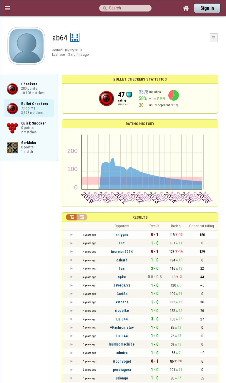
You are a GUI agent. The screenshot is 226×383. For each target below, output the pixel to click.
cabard (121, 260)
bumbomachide (121, 344)
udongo (122, 378)
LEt (121, 243)
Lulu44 (122, 319)
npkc (122, 277)
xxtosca (122, 302)
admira (121, 353)
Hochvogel (122, 361)
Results (140, 217)
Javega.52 (121, 285)
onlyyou (121, 235)
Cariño (122, 294)
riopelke (122, 310)
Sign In (207, 8)
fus (122, 268)
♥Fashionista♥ (122, 327)
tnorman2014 (122, 251)
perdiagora (122, 369)
